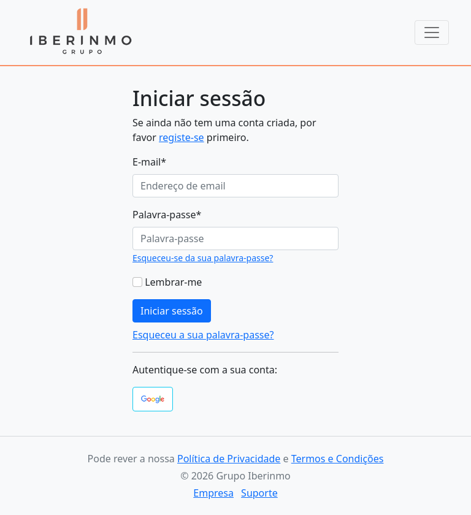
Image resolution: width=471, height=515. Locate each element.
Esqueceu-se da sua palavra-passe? (202, 258)
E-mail (149, 162)
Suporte (259, 493)
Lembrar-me (173, 282)
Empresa (213, 493)
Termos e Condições (337, 458)
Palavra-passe (166, 214)
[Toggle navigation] (432, 32)
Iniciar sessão (171, 311)
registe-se (181, 137)
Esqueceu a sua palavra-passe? (203, 334)
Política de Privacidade (228, 458)
